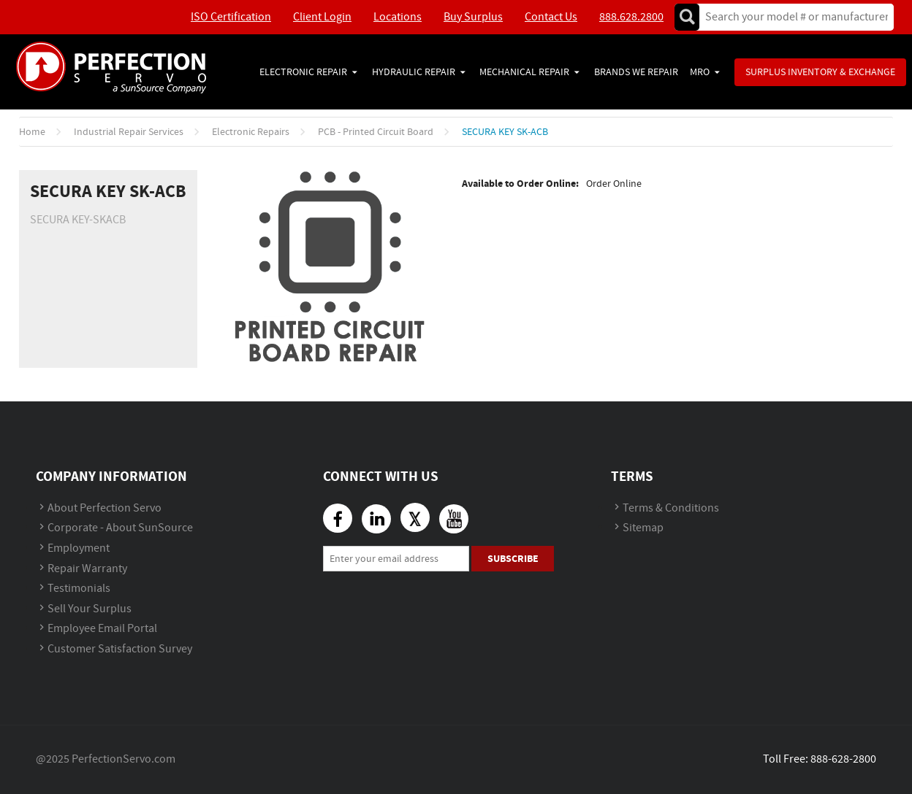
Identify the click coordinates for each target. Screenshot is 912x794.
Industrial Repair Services (128, 132)
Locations (397, 17)
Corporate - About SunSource (120, 528)
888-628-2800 (843, 759)
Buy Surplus (473, 17)
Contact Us (551, 17)
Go (686, 17)
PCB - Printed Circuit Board (375, 132)
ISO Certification (231, 17)
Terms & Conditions (671, 508)
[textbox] (792, 17)
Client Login (322, 17)
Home (32, 132)
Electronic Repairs (250, 132)
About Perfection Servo (105, 508)
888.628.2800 (631, 17)
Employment (79, 548)
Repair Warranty (87, 569)
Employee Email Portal (102, 628)
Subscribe (513, 559)
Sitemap (643, 528)
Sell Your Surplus (90, 609)
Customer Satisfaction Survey (120, 649)
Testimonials (79, 588)
